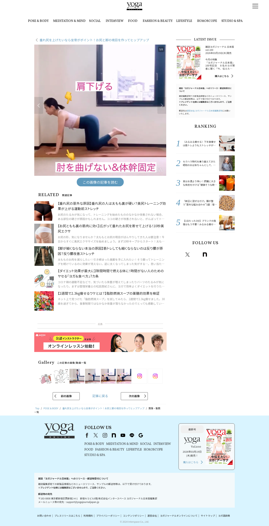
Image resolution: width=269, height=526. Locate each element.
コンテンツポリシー (133, 515)
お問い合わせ (44, 515)
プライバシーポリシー (108, 515)
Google (230, 254)
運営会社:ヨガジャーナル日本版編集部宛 (204, 110)
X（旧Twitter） (95, 435)
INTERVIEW (115, 21)
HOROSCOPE (207, 21)
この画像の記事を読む (100, 182)
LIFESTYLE (184, 21)
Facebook (179, 254)
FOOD (132, 21)
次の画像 (134, 396)
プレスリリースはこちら (67, 515)
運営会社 (152, 515)
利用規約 (88, 515)
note (204, 254)
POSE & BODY (38, 21)
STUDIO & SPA (232, 21)
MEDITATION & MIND (69, 21)
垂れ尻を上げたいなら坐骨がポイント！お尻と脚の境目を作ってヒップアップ (94, 40)
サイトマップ (208, 515)
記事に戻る (100, 396)
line (222, 254)
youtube (122, 435)
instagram (196, 254)
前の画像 (66, 396)
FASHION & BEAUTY (158, 21)
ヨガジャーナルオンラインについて (179, 515)
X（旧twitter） (187, 254)
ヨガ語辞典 (224, 515)
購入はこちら (222, 76)
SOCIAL (95, 21)
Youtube (213, 254)
